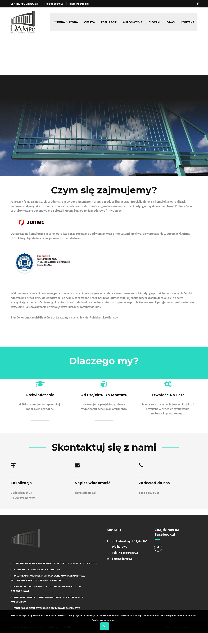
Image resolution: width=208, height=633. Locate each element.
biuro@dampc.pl (85, 492)
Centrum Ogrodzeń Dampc (158, 548)
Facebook (198, 3)
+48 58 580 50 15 (127, 552)
